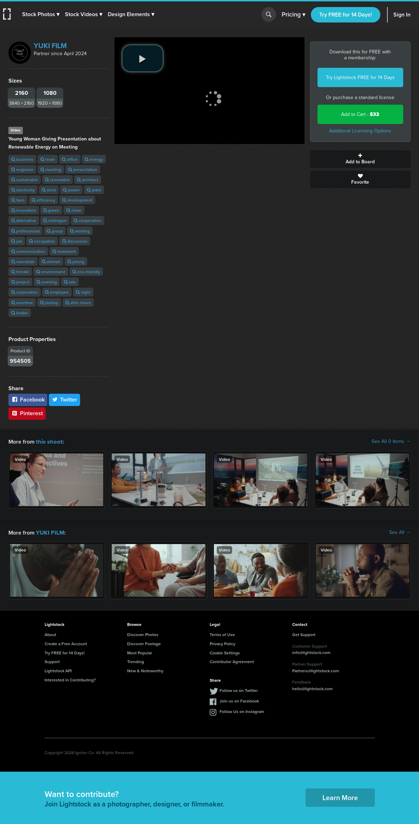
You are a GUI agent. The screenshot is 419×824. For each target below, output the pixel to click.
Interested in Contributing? (70, 679)
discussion (74, 241)
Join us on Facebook (239, 700)
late (70, 282)
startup (49, 303)
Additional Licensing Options (360, 131)
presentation (82, 169)
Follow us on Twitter (239, 690)
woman (51, 261)
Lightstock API (58, 670)
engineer (22, 169)
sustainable (24, 180)
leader (19, 313)
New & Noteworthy (145, 670)
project (20, 282)
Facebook (28, 399)
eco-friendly (86, 272)
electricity (23, 190)
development (77, 200)
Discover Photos (142, 634)
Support (52, 661)
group (55, 231)
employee (57, 292)
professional (25, 231)
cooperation (88, 220)
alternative (23, 220)
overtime (22, 303)
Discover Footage (144, 643)
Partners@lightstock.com (315, 670)
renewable (57, 180)
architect (87, 180)
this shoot (48, 441)
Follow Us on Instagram (242, 711)
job (16, 241)
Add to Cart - (360, 114)
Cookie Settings (225, 652)
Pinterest (27, 413)
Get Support (303, 634)
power (71, 190)
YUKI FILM (50, 45)
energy (94, 159)
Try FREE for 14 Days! (345, 15)
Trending (135, 661)
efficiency (43, 200)
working (80, 231)
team (47, 159)
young (75, 261)
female (20, 272)
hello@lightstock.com (312, 688)
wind (49, 190)
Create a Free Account (66, 643)
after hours (78, 303)
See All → (400, 532)
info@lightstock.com (311, 652)
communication (28, 251)
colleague (55, 220)
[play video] (143, 58)
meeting (50, 169)
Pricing (293, 14)
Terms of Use (222, 634)
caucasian (23, 261)
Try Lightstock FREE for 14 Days (360, 77)
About (50, 634)
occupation (42, 241)
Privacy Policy (222, 643)
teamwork (64, 251)
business (22, 159)
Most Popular (139, 652)
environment (50, 272)
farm (18, 200)
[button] (41, 14)
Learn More (340, 797)
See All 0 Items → (391, 441)
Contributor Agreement (232, 661)
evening (47, 282)
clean (73, 210)
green (51, 210)
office (70, 159)
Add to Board (360, 159)
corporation (24, 292)
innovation (23, 210)
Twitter (65, 399)
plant (94, 190)
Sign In (402, 15)
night (83, 292)
